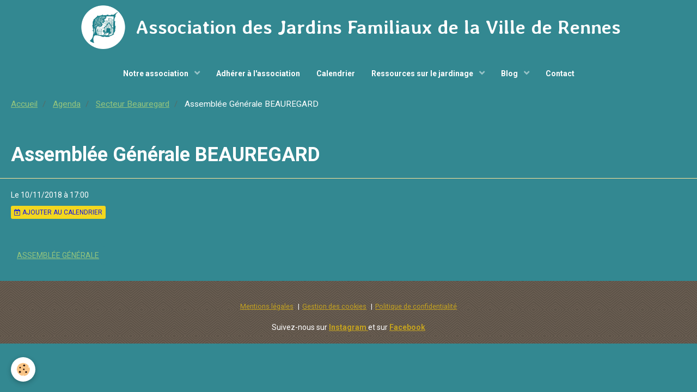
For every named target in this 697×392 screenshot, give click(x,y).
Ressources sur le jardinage (423, 73)
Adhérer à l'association (258, 73)
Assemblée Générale (58, 255)
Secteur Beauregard (132, 104)
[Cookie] (23, 369)
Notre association (156, 73)
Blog (510, 73)
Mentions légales (267, 306)
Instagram (348, 327)
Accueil (24, 104)
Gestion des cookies (334, 306)
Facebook (407, 327)
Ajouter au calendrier (58, 212)
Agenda (67, 104)
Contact (560, 73)
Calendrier (335, 73)
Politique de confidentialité (416, 306)
